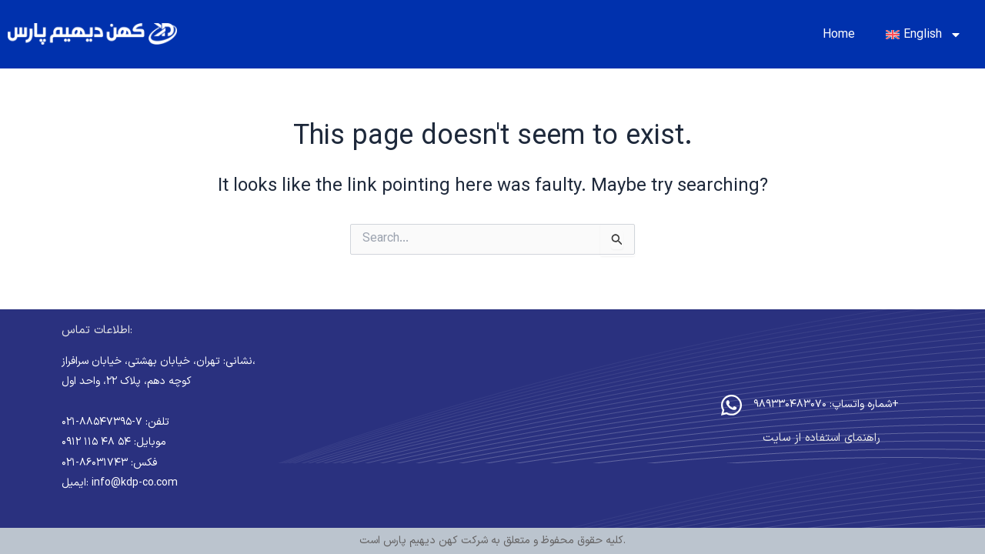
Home (839, 34)
